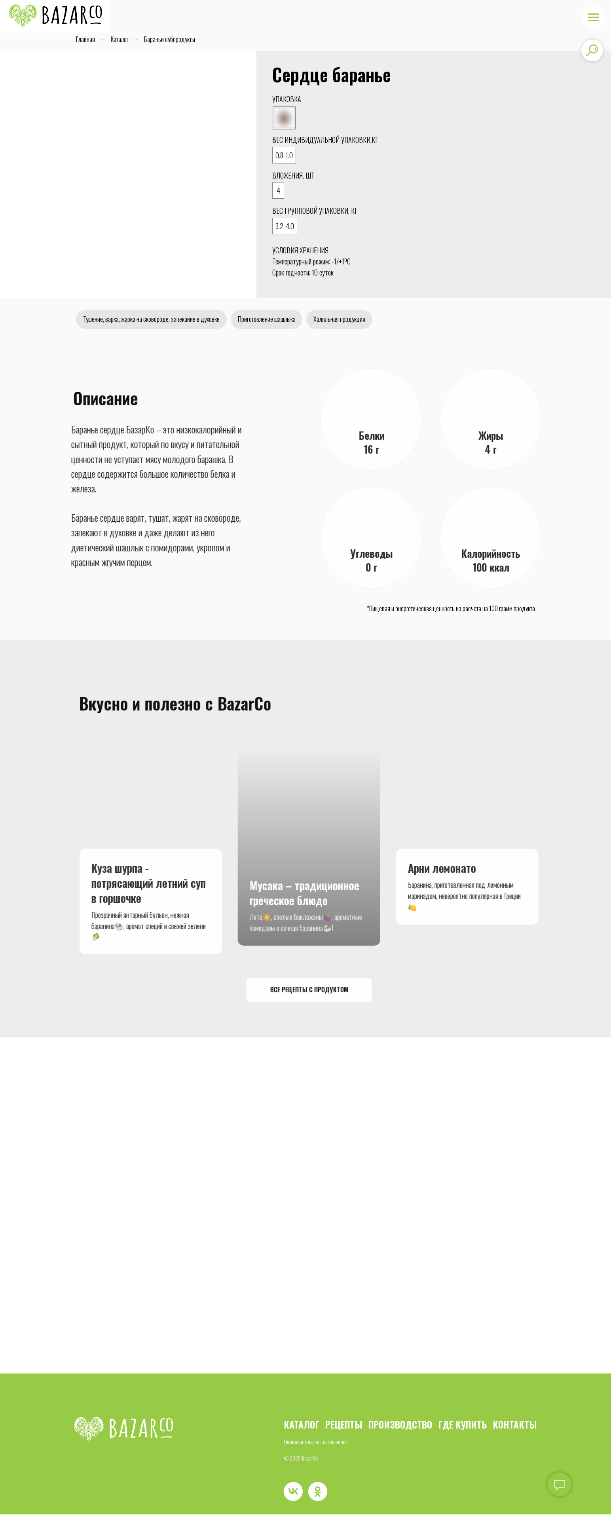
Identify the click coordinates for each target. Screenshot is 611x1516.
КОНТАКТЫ (515, 1426)
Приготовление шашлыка (281, 319)
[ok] (317, 1493)
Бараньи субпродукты (169, 39)
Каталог (119, 39)
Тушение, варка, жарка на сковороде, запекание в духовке (156, 319)
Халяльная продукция (359, 319)
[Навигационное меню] (593, 17)
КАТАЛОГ (301, 1426)
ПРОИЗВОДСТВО (400, 1426)
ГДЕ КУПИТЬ (462, 1426)
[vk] (293, 1493)
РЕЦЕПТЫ (343, 1426)
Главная (85, 39)
